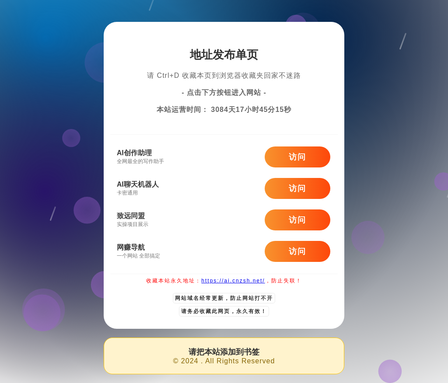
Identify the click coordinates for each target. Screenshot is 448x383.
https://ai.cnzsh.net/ (233, 281)
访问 (297, 157)
